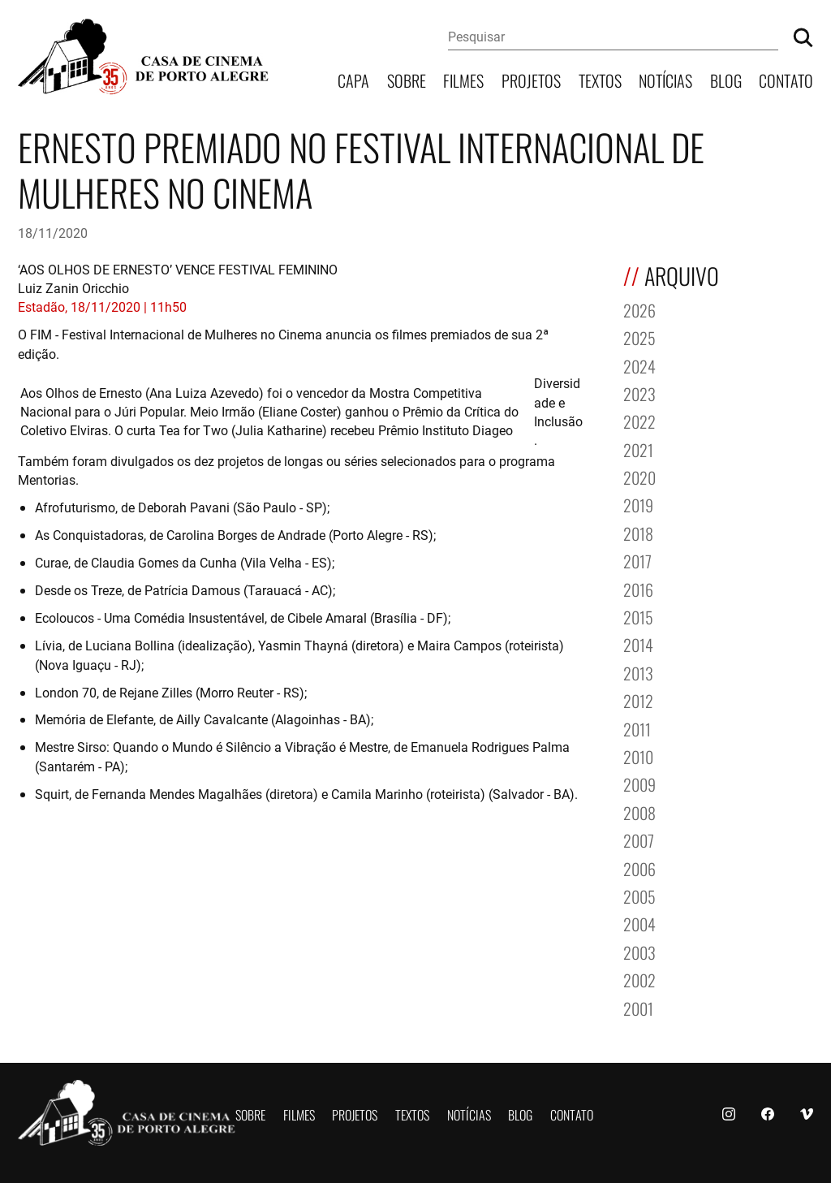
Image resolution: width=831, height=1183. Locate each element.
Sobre (406, 79)
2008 (639, 811)
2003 (639, 951)
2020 (639, 476)
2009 (639, 783)
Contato (786, 79)
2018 (638, 532)
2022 (639, 420)
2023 (639, 392)
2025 (639, 336)
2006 (639, 867)
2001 (638, 1007)
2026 (639, 309)
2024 (639, 365)
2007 (638, 839)
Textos (600, 79)
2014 (638, 643)
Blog (726, 79)
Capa (353, 79)
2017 (637, 559)
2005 (639, 895)
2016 (638, 588)
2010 (638, 755)
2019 (638, 503)
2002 (639, 978)
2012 (638, 699)
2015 (638, 615)
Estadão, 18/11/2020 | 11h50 (102, 306)
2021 (638, 448)
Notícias (665, 79)
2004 (639, 922)
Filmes (463, 79)
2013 (638, 671)
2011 (637, 727)
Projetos (531, 79)
